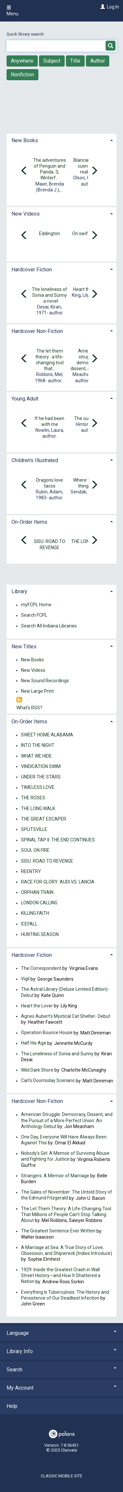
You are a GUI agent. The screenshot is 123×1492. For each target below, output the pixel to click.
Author (97, 61)
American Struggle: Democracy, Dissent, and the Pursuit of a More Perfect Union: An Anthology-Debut (67, 1120)
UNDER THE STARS (41, 776)
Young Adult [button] (24, 399)
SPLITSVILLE (34, 829)
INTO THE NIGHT (37, 745)
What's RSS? (29, 707)
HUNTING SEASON (40, 934)
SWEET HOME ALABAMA (47, 735)
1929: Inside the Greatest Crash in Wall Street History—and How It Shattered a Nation (60, 1275)
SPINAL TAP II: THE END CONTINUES (58, 840)
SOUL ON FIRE (35, 850)
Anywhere (22, 61)
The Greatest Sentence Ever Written (58, 1231)
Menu (12, 10)
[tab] (61, 139)
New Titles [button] (23, 646)
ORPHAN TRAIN (37, 892)
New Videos (33, 670)
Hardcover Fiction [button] (31, 269)
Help (12, 1406)
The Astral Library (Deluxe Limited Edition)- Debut (65, 992)
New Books (32, 659)
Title (75, 61)
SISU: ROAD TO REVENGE (47, 861)
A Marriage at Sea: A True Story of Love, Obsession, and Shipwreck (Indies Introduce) (66, 1250)
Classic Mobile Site (61, 1475)
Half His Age (33, 1043)
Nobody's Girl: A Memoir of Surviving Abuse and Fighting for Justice (65, 1156)
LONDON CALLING (39, 903)
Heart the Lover (37, 1005)
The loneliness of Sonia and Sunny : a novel (49, 295)
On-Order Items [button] (29, 522)
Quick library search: (26, 34)
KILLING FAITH (35, 913)
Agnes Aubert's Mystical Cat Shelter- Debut (65, 1016)
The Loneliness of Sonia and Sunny (57, 1053)
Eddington (49, 233)
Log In (113, 6)
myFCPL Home (36, 605)
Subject (51, 61)
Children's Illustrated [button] (34, 460)
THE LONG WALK (38, 808)
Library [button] (19, 591)
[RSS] (19, 700)
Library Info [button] (61, 1351)
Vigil (25, 979)
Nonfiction (22, 74)
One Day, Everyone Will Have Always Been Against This (64, 1139)
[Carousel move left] (24, 171)
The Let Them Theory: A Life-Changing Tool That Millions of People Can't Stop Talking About (66, 1214)
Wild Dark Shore (37, 1070)
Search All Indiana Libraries (49, 625)
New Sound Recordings (45, 680)
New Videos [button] (25, 214)
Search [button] (61, 1369)
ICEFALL (29, 924)
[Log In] (102, 6)
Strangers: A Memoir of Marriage (55, 1175)
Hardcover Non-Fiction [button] (37, 331)
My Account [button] (61, 1388)
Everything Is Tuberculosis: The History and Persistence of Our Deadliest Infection (65, 1295)
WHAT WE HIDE (36, 756)
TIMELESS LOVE (37, 787)
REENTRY (31, 871)
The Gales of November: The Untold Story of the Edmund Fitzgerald (66, 1195)
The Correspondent (41, 968)
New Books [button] (24, 140)
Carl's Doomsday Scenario (48, 1080)
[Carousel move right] (94, 171)
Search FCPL (34, 615)
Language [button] (61, 1333)
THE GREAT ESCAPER (43, 818)
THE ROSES (33, 798)
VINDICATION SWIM (41, 766)
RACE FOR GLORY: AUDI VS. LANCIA (57, 881)
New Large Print (37, 691)
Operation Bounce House (46, 1032)
